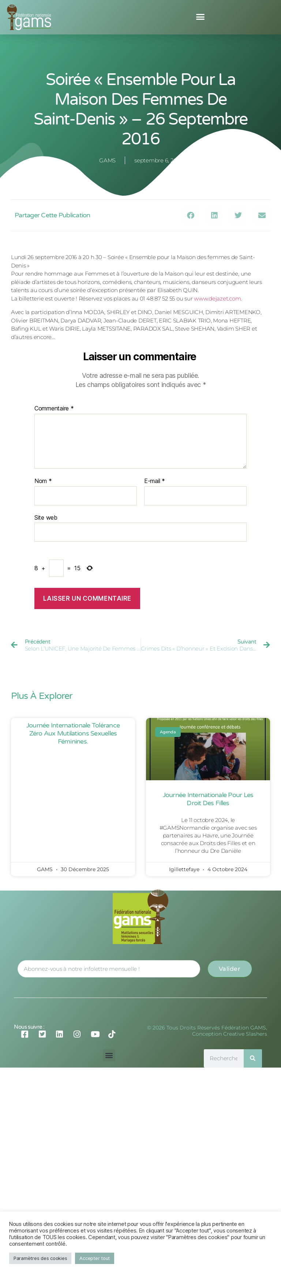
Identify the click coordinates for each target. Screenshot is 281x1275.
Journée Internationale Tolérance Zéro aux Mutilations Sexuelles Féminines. (73, 733)
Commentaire (54, 408)
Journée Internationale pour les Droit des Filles (208, 799)
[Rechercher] (253, 1058)
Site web (45, 517)
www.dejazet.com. (218, 298)
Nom (43, 481)
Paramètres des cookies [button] (40, 1258)
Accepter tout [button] (94, 1258)
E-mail (154, 481)
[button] (200, 17)
